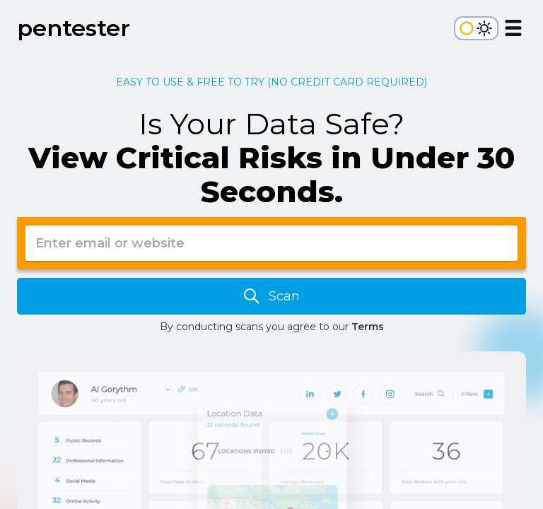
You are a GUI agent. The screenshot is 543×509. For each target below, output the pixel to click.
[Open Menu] (513, 30)
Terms (367, 326)
